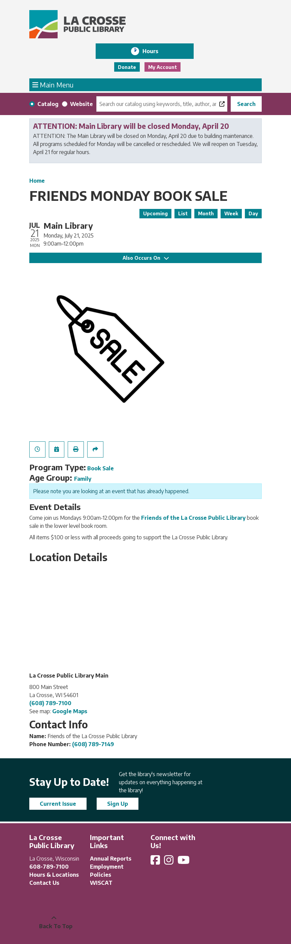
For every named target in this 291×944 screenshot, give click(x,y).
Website (81, 104)
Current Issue (58, 803)
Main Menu (53, 84)
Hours (155, 51)
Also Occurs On (146, 258)
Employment (107, 866)
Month (206, 213)
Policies (100, 874)
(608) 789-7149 (93, 744)
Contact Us (44, 882)
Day (253, 213)
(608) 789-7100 (50, 703)
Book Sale (100, 468)
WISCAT (101, 882)
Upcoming (155, 213)
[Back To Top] (53, 922)
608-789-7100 (49, 866)
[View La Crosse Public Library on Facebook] (156, 862)
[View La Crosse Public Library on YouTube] (184, 862)
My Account (162, 67)
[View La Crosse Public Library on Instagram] (169, 862)
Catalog (48, 104)
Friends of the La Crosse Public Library (193, 517)
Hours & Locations (54, 874)
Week (231, 213)
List (183, 213)
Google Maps (69, 711)
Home (37, 180)
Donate (127, 67)
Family (82, 478)
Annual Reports (110, 858)
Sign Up (117, 803)
